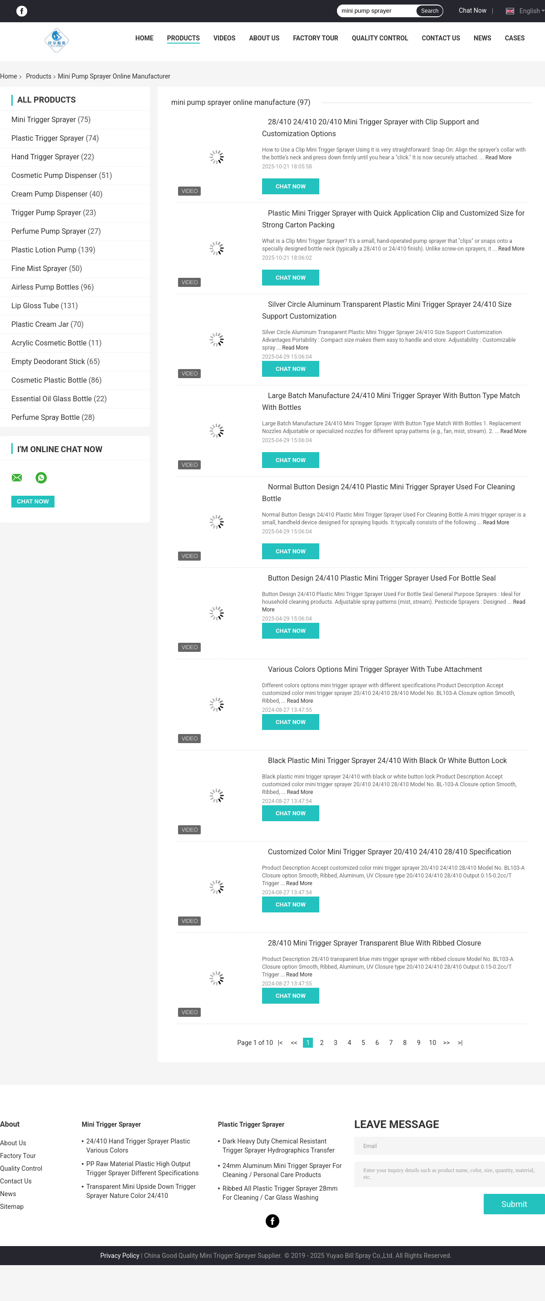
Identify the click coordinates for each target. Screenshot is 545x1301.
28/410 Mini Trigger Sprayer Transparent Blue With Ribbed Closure (374, 943)
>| (460, 1042)
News (482, 38)
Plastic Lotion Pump (43, 250)
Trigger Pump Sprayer (46, 212)
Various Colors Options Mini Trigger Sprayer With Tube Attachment (375, 669)
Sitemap (12, 1206)
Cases (515, 38)
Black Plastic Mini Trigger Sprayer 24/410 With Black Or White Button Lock (387, 760)
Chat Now (472, 10)
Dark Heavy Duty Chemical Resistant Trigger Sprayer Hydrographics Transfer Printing (279, 1147)
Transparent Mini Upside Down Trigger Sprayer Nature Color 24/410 (141, 1191)
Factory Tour (315, 38)
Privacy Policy (119, 1255)
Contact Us (441, 38)
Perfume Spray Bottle (45, 417)
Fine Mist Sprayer (39, 268)
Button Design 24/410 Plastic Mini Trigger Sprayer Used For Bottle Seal (382, 578)
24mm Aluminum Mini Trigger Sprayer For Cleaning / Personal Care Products (282, 1170)
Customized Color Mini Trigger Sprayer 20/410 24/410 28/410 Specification (389, 852)
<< (294, 1042)
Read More (499, 157)
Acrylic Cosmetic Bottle (49, 343)
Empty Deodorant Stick (48, 361)
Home (144, 38)
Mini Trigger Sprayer (43, 119)
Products (183, 38)
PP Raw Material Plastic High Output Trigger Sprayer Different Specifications (142, 1168)
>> (446, 1042)
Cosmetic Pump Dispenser (54, 175)
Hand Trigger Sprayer (45, 157)
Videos (224, 38)
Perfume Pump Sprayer (48, 231)
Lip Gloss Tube (35, 305)
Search (429, 11)
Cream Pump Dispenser (49, 194)
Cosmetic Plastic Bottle (49, 380)
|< (280, 1042)
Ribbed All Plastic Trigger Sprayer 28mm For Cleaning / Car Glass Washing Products (280, 1194)
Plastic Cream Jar (40, 324)
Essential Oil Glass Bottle (51, 398)
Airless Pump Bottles (45, 287)
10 (432, 1042)
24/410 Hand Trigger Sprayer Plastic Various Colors (138, 1146)
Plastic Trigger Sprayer (47, 138)
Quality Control (380, 38)
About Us (264, 38)
